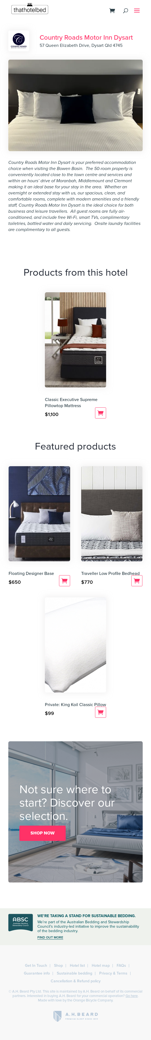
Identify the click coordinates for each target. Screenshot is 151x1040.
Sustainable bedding (74, 973)
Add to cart (100, 412)
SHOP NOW (42, 833)
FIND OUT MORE (50, 937)
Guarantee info (37, 973)
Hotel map (101, 965)
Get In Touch (36, 965)
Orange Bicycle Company (92, 1000)
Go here (132, 996)
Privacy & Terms (113, 973)
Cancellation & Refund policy (76, 981)
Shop (58, 965)
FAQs (121, 965)
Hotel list (77, 965)
